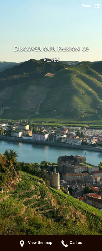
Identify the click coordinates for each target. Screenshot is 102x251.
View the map (40, 242)
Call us (76, 242)
